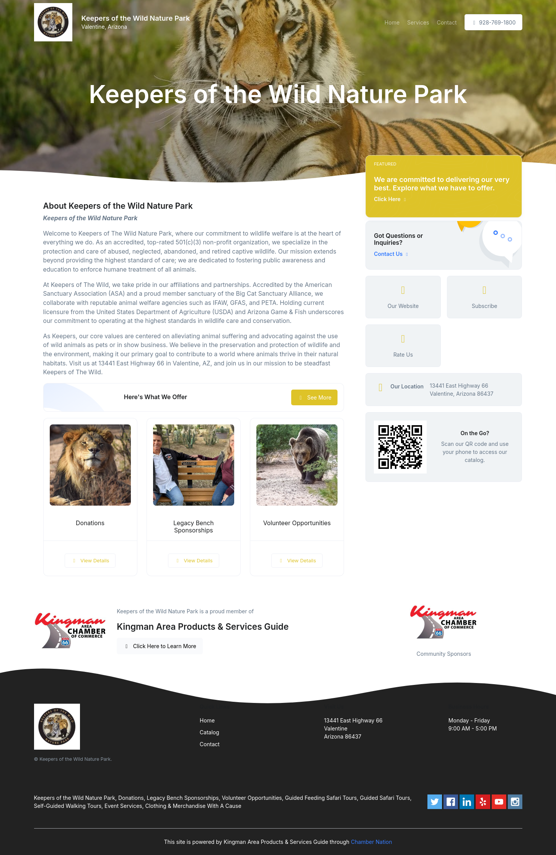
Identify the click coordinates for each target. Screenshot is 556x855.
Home (392, 22)
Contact (447, 22)
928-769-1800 (493, 22)
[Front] (54, 22)
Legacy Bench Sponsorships (193, 526)
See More (314, 397)
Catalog (209, 732)
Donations (90, 523)
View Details (90, 560)
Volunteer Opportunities (297, 523)
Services (418, 22)
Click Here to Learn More (159, 646)
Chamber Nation (371, 842)
